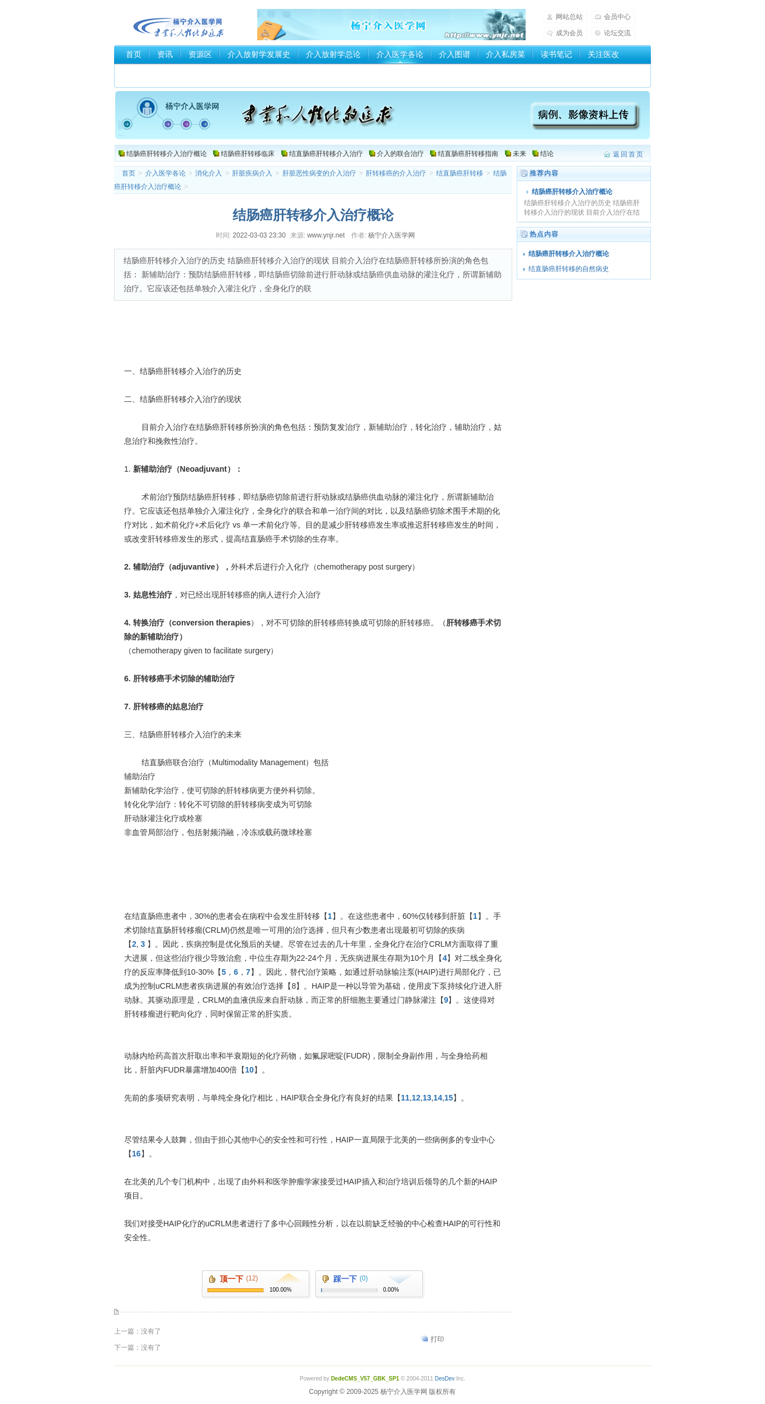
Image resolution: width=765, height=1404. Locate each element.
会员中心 (617, 17)
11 (405, 1097)
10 (249, 1069)
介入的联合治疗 (400, 154)
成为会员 (569, 33)
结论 (547, 154)
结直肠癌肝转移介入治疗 (326, 154)
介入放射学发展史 (259, 54)
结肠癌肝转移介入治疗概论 (166, 154)
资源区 (200, 54)
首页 (133, 54)
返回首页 (628, 154)
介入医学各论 (399, 54)
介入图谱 (454, 54)
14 (437, 1097)
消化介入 (208, 173)
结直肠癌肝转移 (459, 173)
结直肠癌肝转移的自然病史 (568, 269)
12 (416, 1097)
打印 (437, 1339)
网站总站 (569, 17)
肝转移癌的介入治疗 (396, 173)
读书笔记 (556, 54)
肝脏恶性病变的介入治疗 (319, 173)
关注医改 (603, 54)
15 (449, 1097)
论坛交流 (617, 33)
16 (136, 1153)
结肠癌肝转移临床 (248, 154)
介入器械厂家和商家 (161, 73)
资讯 (165, 54)
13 (427, 1097)
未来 (519, 154)
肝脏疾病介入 (252, 173)
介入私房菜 (505, 54)
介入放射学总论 (333, 54)
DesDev (445, 1378)
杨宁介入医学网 (179, 24)
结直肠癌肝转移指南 (468, 154)
